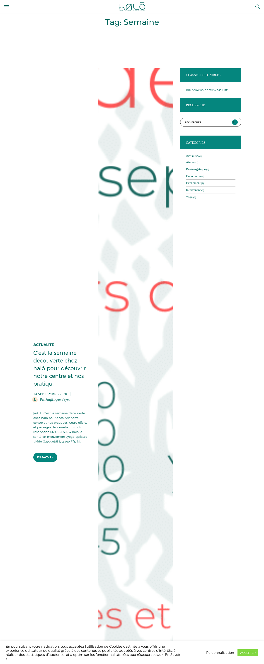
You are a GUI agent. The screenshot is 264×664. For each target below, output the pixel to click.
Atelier (190, 162)
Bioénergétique (196, 169)
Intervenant (193, 190)
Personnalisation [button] (220, 652)
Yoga (189, 197)
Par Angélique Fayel (54, 398)
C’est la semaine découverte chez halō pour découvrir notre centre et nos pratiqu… (59, 367)
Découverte (193, 176)
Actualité (43, 343)
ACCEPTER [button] (248, 652)
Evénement (193, 183)
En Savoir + (45, 456)
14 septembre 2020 (50, 393)
